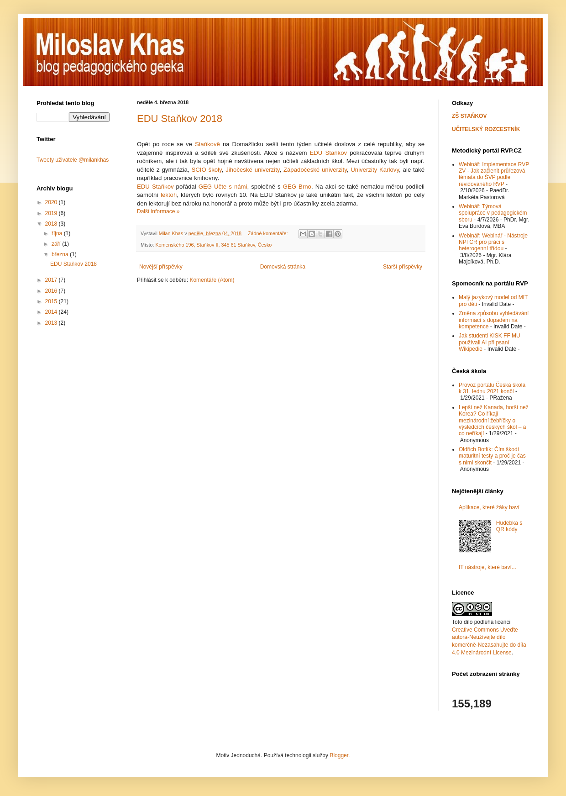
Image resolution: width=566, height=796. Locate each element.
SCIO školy (206, 169)
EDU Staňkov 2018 (179, 118)
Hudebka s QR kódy (509, 526)
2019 (52, 213)
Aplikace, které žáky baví (489, 507)
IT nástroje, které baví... (487, 567)
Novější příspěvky (161, 267)
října (58, 233)
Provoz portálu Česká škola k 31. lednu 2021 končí (492, 388)
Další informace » (158, 211)
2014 (52, 312)
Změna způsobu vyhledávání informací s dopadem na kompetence (494, 320)
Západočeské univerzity (315, 169)
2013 (52, 323)
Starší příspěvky (402, 267)
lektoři (169, 194)
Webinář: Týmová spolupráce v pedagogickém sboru (493, 213)
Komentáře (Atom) (211, 280)
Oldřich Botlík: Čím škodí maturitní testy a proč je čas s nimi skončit (492, 456)
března (61, 254)
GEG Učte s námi (223, 186)
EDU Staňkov (328, 152)
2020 (52, 202)
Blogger (339, 755)
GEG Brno (297, 186)
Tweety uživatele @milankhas (73, 160)
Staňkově (207, 144)
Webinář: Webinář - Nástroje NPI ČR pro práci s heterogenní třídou (493, 242)
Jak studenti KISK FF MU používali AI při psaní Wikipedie (489, 342)
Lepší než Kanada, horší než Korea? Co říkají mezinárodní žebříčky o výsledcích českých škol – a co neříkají (494, 420)
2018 (52, 224)
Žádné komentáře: (268, 233)
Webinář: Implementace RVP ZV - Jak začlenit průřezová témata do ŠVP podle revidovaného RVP (494, 174)
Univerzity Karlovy (375, 169)
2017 (52, 280)
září (57, 244)
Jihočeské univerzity (252, 169)
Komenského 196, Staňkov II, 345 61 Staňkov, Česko (213, 245)
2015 (52, 301)
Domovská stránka (282, 267)
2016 (52, 291)
